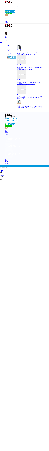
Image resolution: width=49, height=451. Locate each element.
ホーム (5, 17)
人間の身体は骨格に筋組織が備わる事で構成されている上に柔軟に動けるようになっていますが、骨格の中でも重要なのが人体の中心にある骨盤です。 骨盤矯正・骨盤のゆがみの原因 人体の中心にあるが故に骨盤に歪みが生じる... (29, 97)
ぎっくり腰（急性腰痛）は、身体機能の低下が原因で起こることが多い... (26, 69)
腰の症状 (20, 49)
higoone (23, 165)
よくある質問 (6, 39)
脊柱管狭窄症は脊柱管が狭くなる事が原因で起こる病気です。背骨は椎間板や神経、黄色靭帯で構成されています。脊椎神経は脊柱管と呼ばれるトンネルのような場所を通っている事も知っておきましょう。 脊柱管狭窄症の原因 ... (29, 107)
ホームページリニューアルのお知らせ (11, 60)
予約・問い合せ (6, 22)
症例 (17, 49)
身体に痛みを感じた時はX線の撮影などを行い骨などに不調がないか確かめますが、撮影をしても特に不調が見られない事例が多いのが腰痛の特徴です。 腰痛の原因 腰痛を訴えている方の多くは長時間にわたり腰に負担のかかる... (29, 82)
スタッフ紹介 (6, 20)
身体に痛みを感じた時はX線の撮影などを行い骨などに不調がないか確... (26, 84)
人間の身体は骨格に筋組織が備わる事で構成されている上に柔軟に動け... (26, 99)
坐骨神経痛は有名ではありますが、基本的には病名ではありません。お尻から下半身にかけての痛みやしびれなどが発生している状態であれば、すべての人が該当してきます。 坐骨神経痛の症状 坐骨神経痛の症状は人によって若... (29, 52)
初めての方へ (6, 18)
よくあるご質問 (9, 53)
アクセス (6, 21)
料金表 (5, 19)
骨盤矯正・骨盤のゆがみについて (21, 95)
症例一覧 (6, 37)
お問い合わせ (8, 54)
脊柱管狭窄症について (20, 105)
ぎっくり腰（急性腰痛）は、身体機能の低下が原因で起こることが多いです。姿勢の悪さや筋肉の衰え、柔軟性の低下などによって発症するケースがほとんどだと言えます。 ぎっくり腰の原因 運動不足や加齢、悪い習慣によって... (29, 67)
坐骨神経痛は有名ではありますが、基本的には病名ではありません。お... (26, 54)
